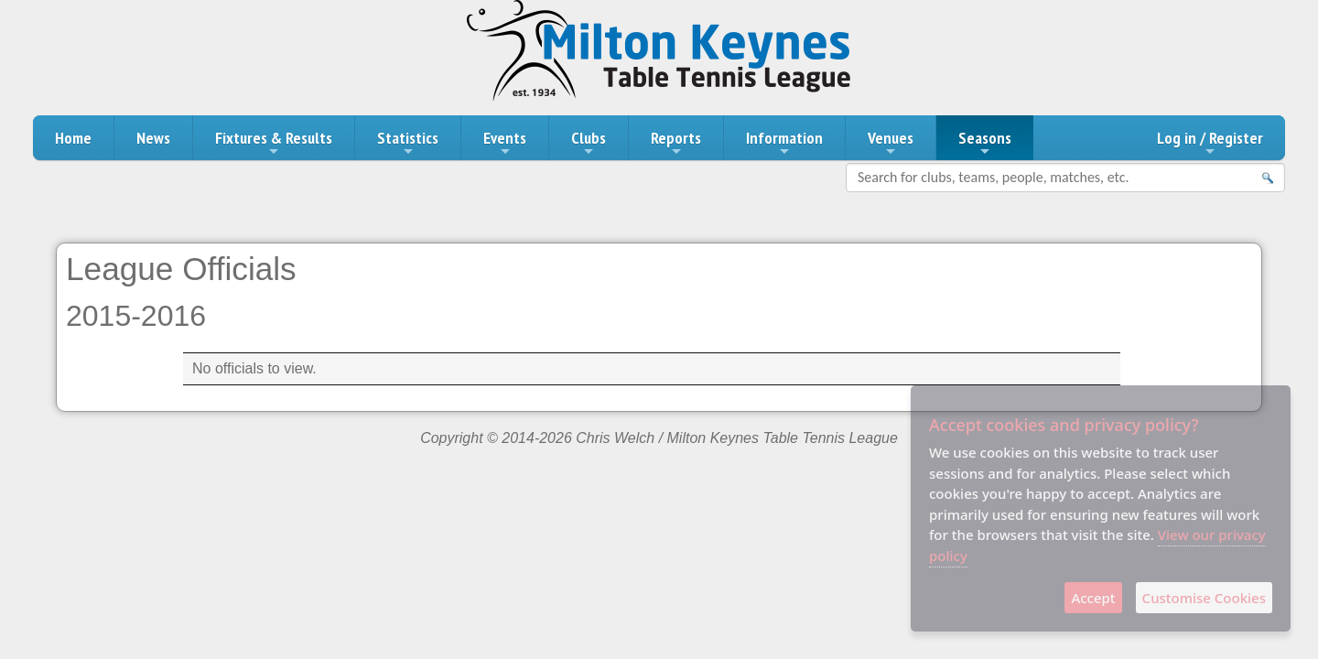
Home (73, 137)
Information (784, 142)
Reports (676, 142)
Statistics (407, 142)
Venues (890, 142)
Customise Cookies (1204, 598)
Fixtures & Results (273, 142)
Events (504, 142)
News (153, 137)
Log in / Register (1210, 142)
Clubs (588, 142)
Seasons (984, 142)
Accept (1093, 598)
